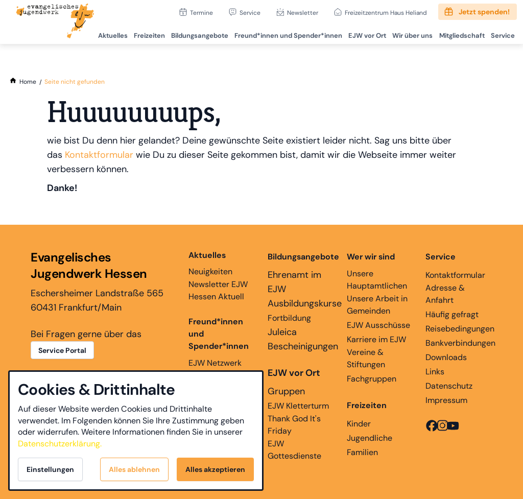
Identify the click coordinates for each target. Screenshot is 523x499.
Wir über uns (409, 33)
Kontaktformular (99, 155)
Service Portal (62, 350)
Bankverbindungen (460, 343)
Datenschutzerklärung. (60, 443)
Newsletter (302, 12)
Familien (362, 452)
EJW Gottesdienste (294, 449)
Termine (201, 12)
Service (250, 12)
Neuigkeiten (210, 263)
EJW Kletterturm (298, 405)
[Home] (27, 82)
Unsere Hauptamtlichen (377, 279)
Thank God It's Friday (294, 424)
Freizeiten (142, 33)
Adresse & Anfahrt (445, 293)
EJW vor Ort (363, 33)
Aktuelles (105, 33)
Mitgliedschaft (459, 33)
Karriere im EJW (376, 339)
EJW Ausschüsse (378, 325)
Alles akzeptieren (215, 469)
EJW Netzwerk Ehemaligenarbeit (221, 369)
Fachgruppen (371, 378)
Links (434, 371)
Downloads (446, 357)
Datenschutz (448, 386)
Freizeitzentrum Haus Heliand (386, 12)
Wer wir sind (371, 256)
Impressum (446, 400)
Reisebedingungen (459, 328)
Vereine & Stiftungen (366, 358)
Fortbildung (289, 318)
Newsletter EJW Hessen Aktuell (218, 290)
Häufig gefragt (452, 314)
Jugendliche (369, 438)
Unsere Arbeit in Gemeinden (377, 304)
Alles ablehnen (134, 469)
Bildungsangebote (193, 33)
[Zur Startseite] (55, 22)
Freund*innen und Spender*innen (218, 333)
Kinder (359, 423)
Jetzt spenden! (484, 11)
